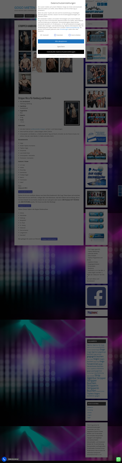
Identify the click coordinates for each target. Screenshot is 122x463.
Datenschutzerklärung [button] (62, 55)
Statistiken (58, 35)
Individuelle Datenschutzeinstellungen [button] (61, 52)
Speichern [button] (61, 46)
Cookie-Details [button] (52, 55)
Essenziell (44, 35)
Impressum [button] (70, 55)
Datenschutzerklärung (72, 27)
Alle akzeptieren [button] (61, 41)
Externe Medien (75, 35)
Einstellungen (64, 29)
